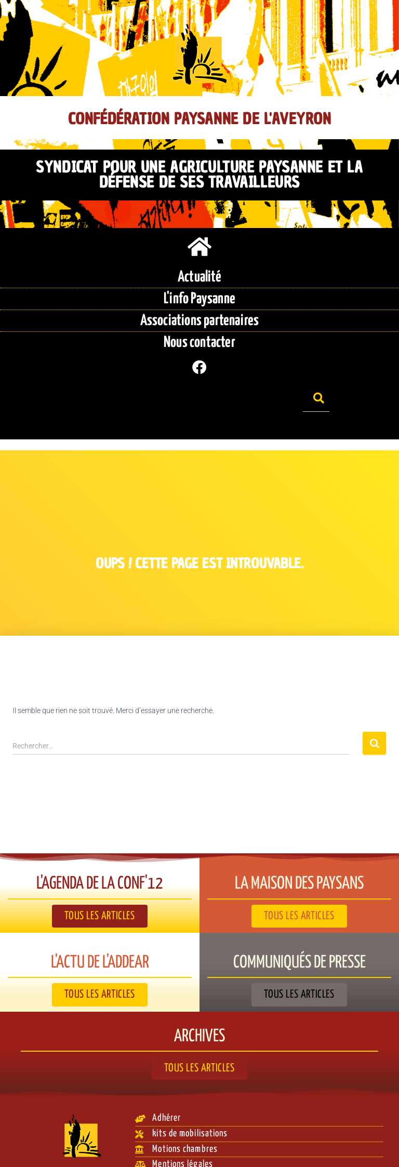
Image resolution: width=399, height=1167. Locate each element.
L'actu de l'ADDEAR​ (99, 945)
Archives (199, 1018)
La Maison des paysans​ (299, 866)
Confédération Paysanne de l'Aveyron (199, 119)
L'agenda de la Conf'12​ (100, 866)
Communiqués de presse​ (299, 945)
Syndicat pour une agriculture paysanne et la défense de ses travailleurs (199, 174)
